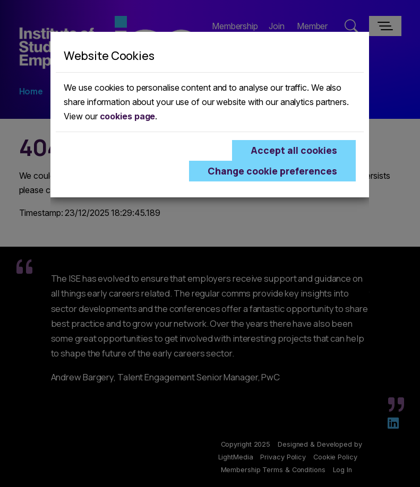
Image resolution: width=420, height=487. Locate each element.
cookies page (128, 116)
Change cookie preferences (272, 170)
